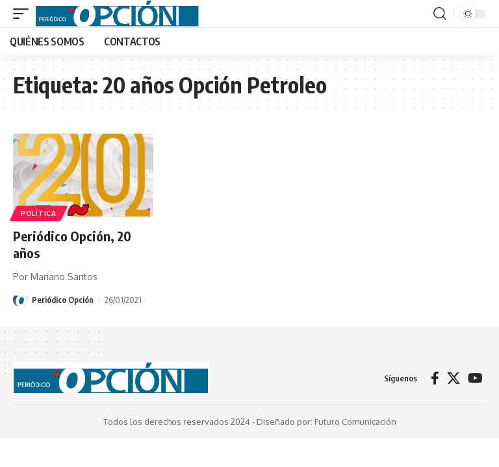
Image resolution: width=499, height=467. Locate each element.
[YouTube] (475, 378)
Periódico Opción (63, 299)
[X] (453, 378)
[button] (24, 13)
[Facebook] (435, 378)
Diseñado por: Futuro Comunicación (326, 421)
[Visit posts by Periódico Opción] (20, 300)
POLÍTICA (39, 213)
